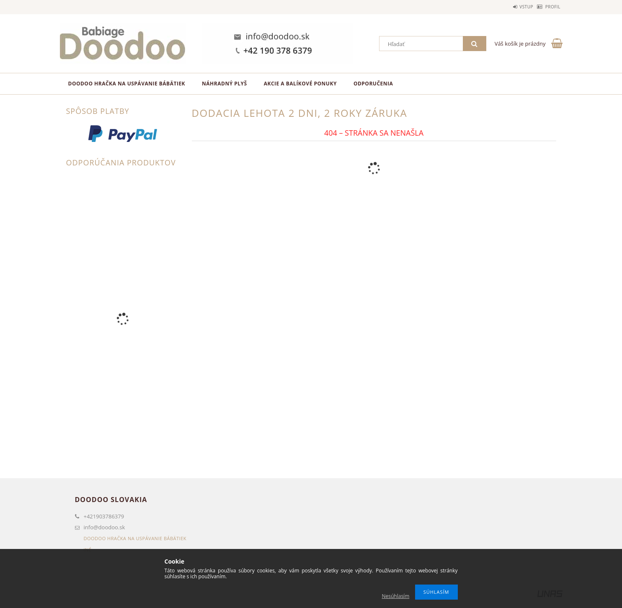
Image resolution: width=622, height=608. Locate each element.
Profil (548, 7)
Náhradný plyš (224, 83)
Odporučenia (373, 83)
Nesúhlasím (395, 596)
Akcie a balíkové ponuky (300, 83)
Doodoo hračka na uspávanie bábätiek (127, 83)
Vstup (513, 7)
